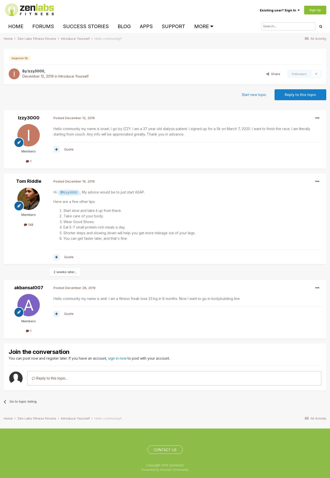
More (203, 26)
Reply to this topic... (50, 378)
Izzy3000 (36, 71)
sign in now (117, 358)
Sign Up (315, 10)
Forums (43, 26)
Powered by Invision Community (165, 470)
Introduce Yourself (73, 76)
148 (28, 225)
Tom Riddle (28, 181)
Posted (74, 118)
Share (273, 74)
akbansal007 (28, 287)
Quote (69, 149)
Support (173, 26)
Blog (124, 26)
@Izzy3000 (68, 192)
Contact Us (165, 450)
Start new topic (254, 95)
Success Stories (86, 26)
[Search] (288, 26)
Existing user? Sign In (280, 10)
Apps (146, 26)
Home (15, 26)
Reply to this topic (300, 95)
